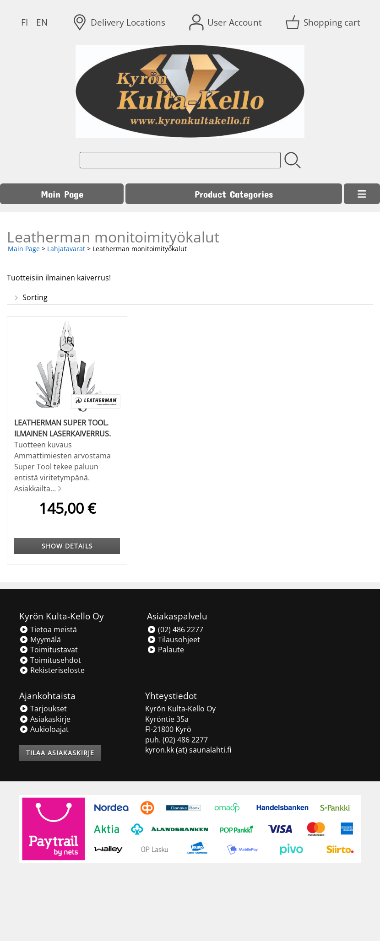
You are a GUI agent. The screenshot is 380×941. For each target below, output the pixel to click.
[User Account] (226, 22)
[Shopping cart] (323, 22)
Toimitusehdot (50, 660)
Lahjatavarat (66, 248)
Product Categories (234, 193)
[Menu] (362, 193)
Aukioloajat (44, 729)
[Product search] (180, 160)
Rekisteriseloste (52, 670)
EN (42, 22)
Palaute (165, 650)
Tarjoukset (43, 709)
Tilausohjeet (173, 640)
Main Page (62, 193)
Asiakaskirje (45, 719)
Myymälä (40, 640)
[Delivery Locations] (119, 22)
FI (24, 22)
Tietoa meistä (48, 629)
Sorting (30, 297)
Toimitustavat (48, 650)
